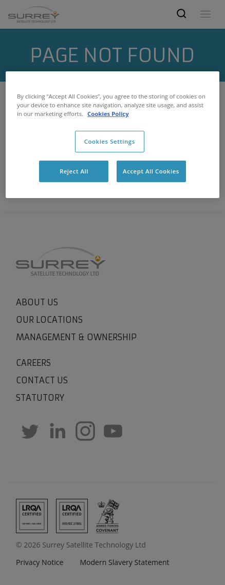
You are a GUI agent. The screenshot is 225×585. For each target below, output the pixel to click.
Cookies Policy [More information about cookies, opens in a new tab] (108, 114)
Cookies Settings (109, 141)
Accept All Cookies (151, 171)
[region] (112, 134)
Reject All (74, 171)
